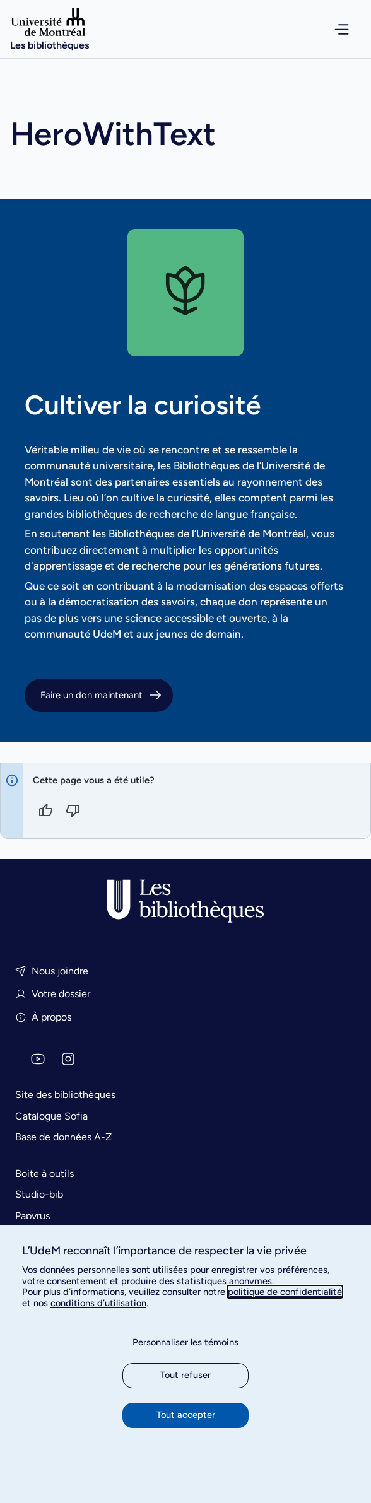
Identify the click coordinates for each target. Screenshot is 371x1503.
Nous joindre (51, 971)
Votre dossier (52, 994)
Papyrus (32, 1216)
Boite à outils (44, 1173)
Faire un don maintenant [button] (101, 695)
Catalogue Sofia (51, 1116)
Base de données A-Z (63, 1137)
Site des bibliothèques (65, 1095)
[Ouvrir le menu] (333, 29)
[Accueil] (49, 29)
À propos (43, 1017)
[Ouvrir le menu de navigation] (333, 29)
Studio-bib (39, 1194)
